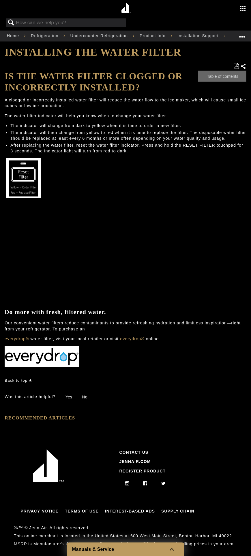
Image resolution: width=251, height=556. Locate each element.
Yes (68, 397)
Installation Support (198, 35)
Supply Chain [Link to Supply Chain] (177, 511)
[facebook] (145, 484)
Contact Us (133, 452)
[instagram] (127, 484)
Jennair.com (135, 461)
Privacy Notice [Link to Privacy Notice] (39, 511)
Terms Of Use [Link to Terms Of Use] (82, 511)
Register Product (142, 471)
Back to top (16, 380)
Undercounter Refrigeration (99, 35)
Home (13, 35)
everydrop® (17, 338)
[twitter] (163, 484)
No (84, 397)
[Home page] (126, 8)
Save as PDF (236, 66)
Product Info (153, 35)
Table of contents (222, 76)
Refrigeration (45, 35)
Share (243, 66)
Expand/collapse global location (242, 34)
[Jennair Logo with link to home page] (48, 481)
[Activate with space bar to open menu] (243, 8)
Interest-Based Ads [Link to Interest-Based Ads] (130, 511)
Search (11, 22)
